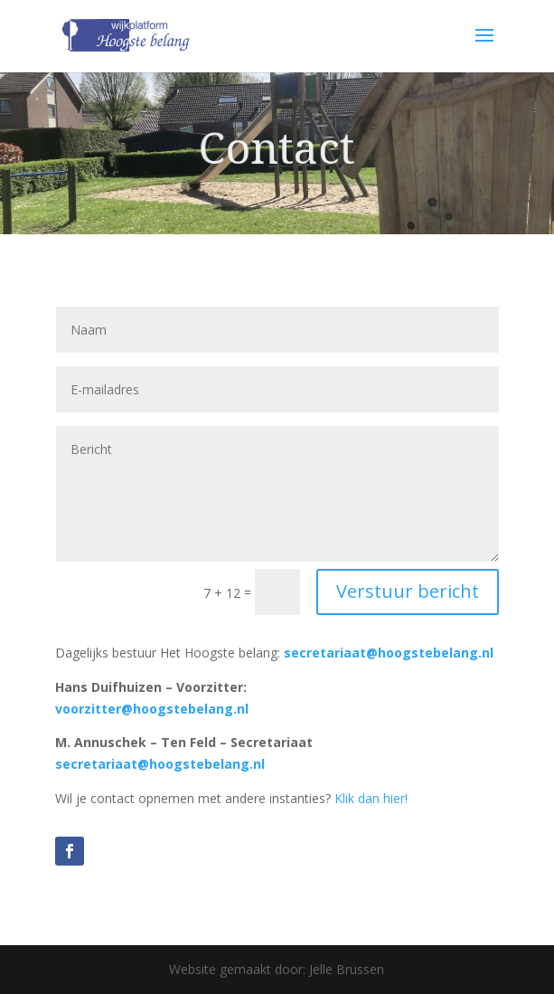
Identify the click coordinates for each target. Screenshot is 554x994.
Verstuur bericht (407, 591)
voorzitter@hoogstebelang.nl (152, 708)
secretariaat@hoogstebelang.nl (388, 652)
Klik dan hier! (371, 798)
